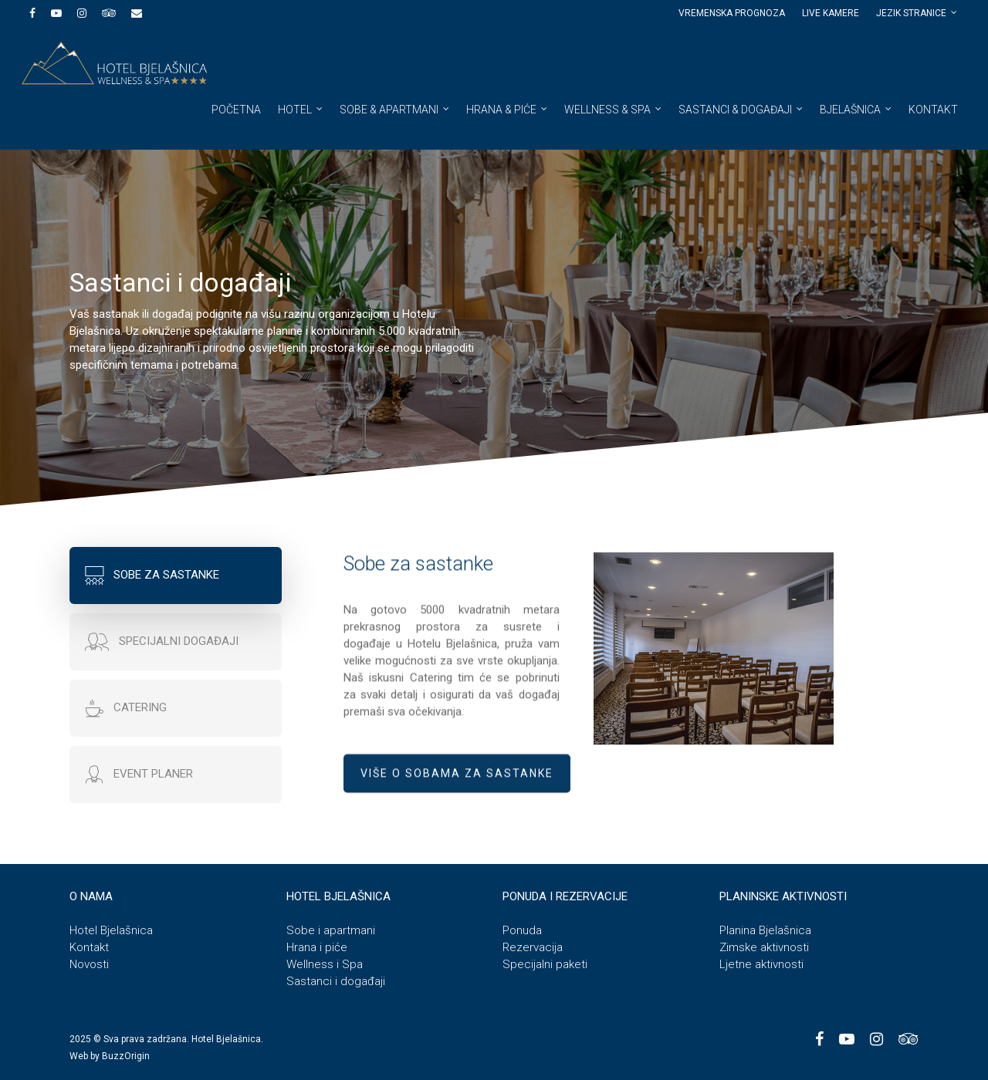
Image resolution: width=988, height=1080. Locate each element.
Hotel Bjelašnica (111, 930)
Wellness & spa (613, 109)
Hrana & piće (507, 109)
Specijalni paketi (544, 964)
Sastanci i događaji (335, 981)
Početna (236, 109)
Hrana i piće (316, 947)
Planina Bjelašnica (765, 930)
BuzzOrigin (126, 1056)
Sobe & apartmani (395, 109)
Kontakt (933, 109)
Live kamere (830, 13)
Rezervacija (532, 947)
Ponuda (522, 930)
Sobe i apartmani (330, 930)
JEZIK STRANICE (917, 13)
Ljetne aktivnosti (761, 964)
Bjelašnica (856, 109)
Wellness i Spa (324, 964)
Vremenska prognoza (731, 13)
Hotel (301, 109)
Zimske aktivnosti (764, 947)
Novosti (89, 964)
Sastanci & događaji (741, 109)
